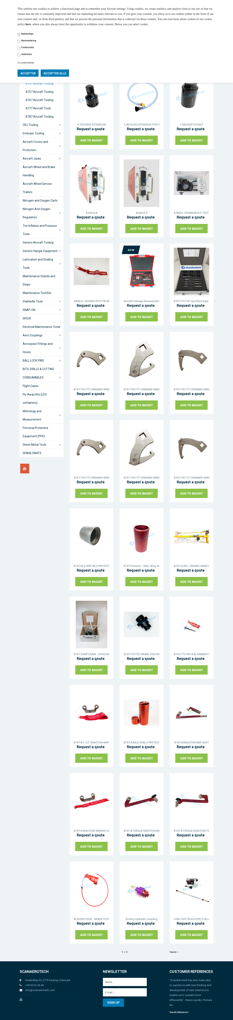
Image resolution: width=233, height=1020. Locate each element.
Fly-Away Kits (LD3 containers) (35, 398)
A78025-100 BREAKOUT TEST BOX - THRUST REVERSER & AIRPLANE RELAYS (191, 212)
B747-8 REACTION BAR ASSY (191, 742)
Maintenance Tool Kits (37, 293)
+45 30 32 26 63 (34, 985)
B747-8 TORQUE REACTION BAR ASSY (141, 830)
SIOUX (27, 318)
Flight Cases (30, 386)
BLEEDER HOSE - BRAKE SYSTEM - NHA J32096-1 (91, 919)
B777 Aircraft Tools (38, 108)
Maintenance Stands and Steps (39, 280)
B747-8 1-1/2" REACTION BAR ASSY (91, 742)
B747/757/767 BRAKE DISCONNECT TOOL (141, 654)
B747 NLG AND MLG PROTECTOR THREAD (91, 565)
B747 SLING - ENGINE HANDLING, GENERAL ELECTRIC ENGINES (191, 565)
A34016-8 (91, 212)
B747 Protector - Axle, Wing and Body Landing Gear (141, 565)
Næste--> (174, 952)
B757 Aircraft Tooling (39, 91)
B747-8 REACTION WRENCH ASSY (91, 830)
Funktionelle (27, 47)
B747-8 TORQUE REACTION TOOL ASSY (191, 830)
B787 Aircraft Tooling (39, 116)
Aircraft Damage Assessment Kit (141, 301)
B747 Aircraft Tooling (39, 83)
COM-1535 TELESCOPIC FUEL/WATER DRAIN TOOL (191, 919)
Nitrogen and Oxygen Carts (40, 200)
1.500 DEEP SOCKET (191, 124)
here (28, 24)
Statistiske (26, 54)
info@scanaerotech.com (40, 990)
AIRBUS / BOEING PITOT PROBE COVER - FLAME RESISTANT (91, 301)
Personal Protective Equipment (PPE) (35, 432)
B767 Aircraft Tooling (39, 100)
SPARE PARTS (32, 453)
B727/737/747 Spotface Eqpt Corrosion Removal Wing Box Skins (191, 301)
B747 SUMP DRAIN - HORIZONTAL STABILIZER (91, 654)
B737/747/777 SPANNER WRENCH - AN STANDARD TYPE (91, 389)
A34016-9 (141, 212)
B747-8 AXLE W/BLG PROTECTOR (141, 742)
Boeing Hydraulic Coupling (141, 919)
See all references (179, 1012)
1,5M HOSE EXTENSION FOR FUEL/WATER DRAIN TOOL (141, 124)
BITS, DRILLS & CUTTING (38, 369)
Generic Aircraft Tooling (38, 242)
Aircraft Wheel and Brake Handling (39, 171)
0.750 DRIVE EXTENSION (91, 124)
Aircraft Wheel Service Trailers (37, 188)
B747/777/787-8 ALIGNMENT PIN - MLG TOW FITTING (191, 654)
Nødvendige (27, 34)
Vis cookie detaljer (26, 63)
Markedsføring (28, 40)
